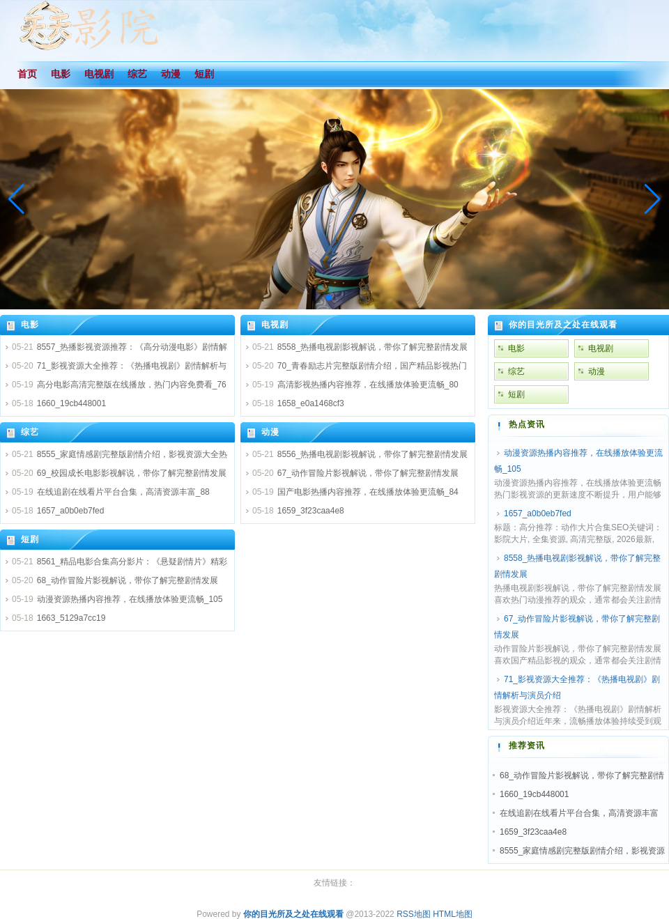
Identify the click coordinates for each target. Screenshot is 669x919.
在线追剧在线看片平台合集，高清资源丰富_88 (123, 492)
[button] (652, 199)
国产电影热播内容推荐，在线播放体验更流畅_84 (368, 492)
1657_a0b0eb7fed (71, 511)
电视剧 (275, 325)
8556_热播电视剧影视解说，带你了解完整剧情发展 (372, 454)
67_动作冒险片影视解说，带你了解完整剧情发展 (368, 473)
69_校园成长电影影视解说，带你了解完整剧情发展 (131, 473)
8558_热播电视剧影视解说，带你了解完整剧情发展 (372, 347)
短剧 (30, 539)
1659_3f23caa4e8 (310, 511)
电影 (30, 325)
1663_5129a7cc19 (71, 618)
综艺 (30, 432)
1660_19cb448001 (71, 403)
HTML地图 (452, 914)
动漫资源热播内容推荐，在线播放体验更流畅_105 (130, 599)
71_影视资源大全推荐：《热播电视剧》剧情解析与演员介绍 (577, 687)
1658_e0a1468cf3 (310, 403)
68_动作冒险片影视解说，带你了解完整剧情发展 (127, 580)
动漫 (270, 432)
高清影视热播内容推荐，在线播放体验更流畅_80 (368, 384)
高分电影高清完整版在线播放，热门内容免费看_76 (131, 384)
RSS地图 (414, 914)
